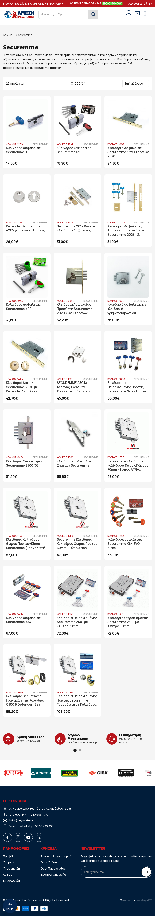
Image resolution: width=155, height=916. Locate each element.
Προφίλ (8, 856)
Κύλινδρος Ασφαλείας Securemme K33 (23, 619)
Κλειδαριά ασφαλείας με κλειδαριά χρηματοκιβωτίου (126, 308)
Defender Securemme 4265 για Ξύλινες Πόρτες (25, 228)
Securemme (24, 34)
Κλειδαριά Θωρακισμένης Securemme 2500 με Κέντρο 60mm (127, 621)
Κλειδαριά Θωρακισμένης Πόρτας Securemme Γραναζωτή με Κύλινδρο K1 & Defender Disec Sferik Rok (77, 700)
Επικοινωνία (11, 880)
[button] (75, 749)
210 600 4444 (19, 814)
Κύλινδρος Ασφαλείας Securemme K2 (74, 150)
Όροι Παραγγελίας (53, 868)
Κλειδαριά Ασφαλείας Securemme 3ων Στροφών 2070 (128, 152)
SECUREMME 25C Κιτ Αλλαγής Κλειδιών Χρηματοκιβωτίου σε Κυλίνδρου (73, 387)
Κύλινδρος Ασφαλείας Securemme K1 (23, 150)
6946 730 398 (44, 826)
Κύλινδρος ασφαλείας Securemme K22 (23, 306)
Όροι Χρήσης (49, 862)
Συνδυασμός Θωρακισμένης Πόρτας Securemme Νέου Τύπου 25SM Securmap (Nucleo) (127, 387)
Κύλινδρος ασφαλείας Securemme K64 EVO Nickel (124, 543)
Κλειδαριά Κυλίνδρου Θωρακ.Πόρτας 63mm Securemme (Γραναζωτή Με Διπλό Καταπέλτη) (25, 543)
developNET (144, 900)
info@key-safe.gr (21, 820)
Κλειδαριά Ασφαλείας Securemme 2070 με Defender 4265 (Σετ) (23, 387)
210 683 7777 (40, 814)
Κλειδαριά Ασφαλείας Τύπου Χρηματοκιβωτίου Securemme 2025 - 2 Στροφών (127, 230)
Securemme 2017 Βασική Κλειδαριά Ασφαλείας (76, 228)
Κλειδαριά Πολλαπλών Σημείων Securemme (74, 463)
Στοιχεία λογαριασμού (55, 856)
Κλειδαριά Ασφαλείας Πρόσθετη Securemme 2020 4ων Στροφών (75, 308)
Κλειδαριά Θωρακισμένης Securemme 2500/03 (26, 463)
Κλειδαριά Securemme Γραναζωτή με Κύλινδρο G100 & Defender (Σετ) (25, 700)
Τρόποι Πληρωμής (53, 874)
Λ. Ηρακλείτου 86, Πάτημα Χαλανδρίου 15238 (40, 808)
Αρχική (7, 34)
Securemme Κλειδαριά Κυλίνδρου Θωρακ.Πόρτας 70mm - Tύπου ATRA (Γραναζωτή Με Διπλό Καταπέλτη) (127, 465)
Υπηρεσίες (10, 862)
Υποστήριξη (11, 868)
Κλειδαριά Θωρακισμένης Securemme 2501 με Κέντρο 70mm (77, 621)
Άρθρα (7, 874)
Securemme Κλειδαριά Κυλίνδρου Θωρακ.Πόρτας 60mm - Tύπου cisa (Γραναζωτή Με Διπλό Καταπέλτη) (77, 543)
